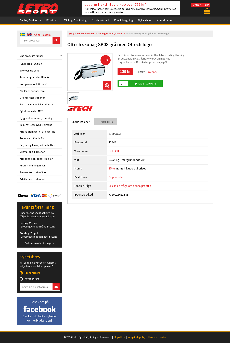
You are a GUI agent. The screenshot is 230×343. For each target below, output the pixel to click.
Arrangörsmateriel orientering (37, 131)
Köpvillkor (52, 20)
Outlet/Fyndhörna (30, 20)
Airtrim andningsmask (32, 165)
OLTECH (114, 151)
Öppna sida (116, 177)
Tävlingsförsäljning (75, 20)
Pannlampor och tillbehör (35, 77)
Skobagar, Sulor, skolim (110, 33)
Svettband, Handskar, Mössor (36, 104)
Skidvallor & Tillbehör (32, 151)
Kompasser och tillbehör (34, 84)
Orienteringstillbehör (32, 97)
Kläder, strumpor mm (32, 91)
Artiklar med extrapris (32, 179)
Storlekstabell (100, 20)
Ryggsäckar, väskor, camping (36, 118)
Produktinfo (106, 121)
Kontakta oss (164, 20)
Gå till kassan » (43, 34)
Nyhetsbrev (144, 20)
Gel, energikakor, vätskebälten (37, 145)
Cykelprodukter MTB (31, 111)
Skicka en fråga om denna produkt (130, 186)
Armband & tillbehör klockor (36, 158)
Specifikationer (81, 121)
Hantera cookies (157, 337)
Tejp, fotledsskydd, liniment (36, 124)
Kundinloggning (123, 20)
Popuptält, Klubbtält (32, 138)
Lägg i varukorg (145, 83)
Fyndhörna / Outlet (31, 63)
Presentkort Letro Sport (34, 172)
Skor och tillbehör (30, 70)
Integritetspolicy (137, 337)
